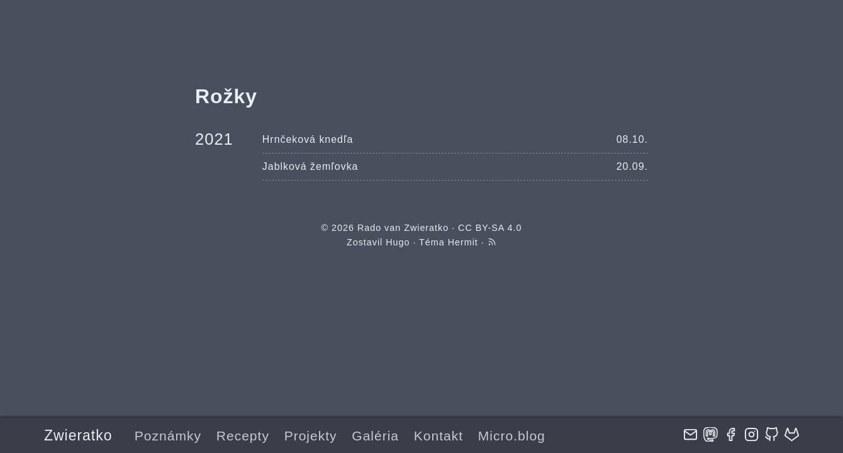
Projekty (310, 435)
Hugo (398, 242)
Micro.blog (511, 435)
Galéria (375, 435)
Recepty (242, 435)
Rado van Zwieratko (403, 228)
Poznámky (168, 435)
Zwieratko (78, 435)
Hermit (463, 242)
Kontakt (438, 435)
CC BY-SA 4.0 (490, 228)
